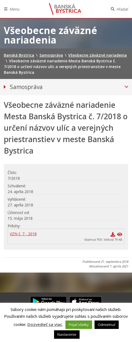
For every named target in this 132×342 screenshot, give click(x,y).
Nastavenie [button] (66, 334)
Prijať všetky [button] (79, 324)
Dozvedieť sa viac (44, 324)
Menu (15, 9)
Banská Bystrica (65, 9)
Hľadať (122, 9)
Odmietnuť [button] (106, 324)
